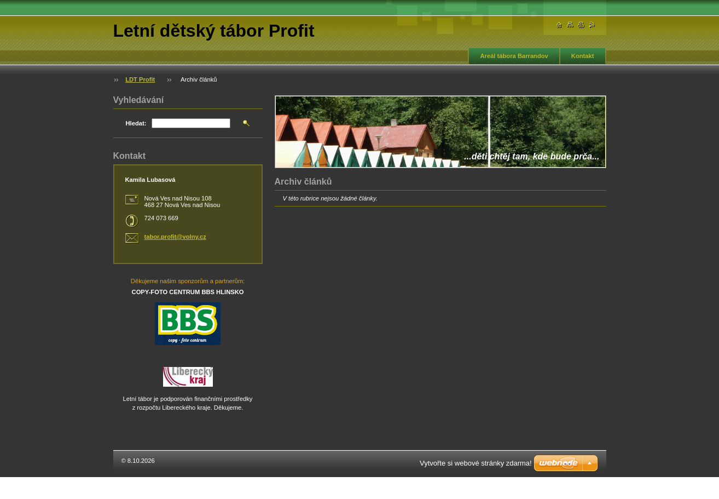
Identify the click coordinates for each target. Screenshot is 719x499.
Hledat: (136, 123)
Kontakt (582, 56)
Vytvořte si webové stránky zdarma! (476, 463)
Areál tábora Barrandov (514, 56)
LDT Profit (140, 79)
